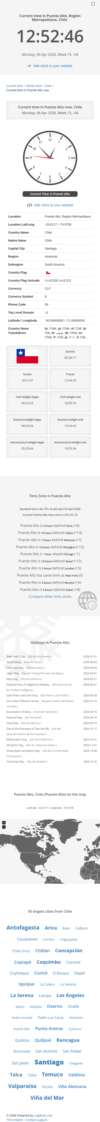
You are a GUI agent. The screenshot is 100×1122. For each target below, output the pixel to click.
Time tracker (14, 1120)
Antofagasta (23, 927)
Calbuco (81, 928)
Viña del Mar (47, 1097)
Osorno (54, 1006)
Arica (51, 927)
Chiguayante (68, 939)
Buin (66, 928)
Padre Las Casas (51, 1017)
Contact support (36, 1120)
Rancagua (68, 1040)
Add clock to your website (52, 66)
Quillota (22, 1040)
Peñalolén (76, 1018)
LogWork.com (43, 1115)
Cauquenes (27, 939)
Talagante (76, 1063)
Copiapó (22, 962)
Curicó (41, 973)
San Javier (20, 1063)
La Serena (68, 984)
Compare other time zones (50, 596)
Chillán (42, 951)
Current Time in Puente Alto (50, 194)
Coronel (73, 962)
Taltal (32, 1075)
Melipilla (36, 1007)
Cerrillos (49, 939)
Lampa (45, 995)
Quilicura (75, 1029)
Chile (48, 86)
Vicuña (47, 1086)
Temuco (52, 1074)
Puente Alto (21, 1029)
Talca (16, 1074)
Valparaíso (22, 1086)
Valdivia (76, 1075)
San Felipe (72, 1051)
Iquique (27, 984)
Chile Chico (21, 951)
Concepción (68, 950)
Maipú (20, 1007)
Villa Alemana (72, 1086)
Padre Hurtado (22, 1018)
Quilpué (43, 1040)
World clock (34, 86)
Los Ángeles (70, 995)
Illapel (79, 973)
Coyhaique (19, 973)
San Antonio (47, 1051)
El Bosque (61, 973)
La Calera (47, 984)
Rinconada (21, 1051)
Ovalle (73, 1006)
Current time (14, 86)
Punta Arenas (49, 1028)
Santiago (49, 1062)
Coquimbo (49, 962)
